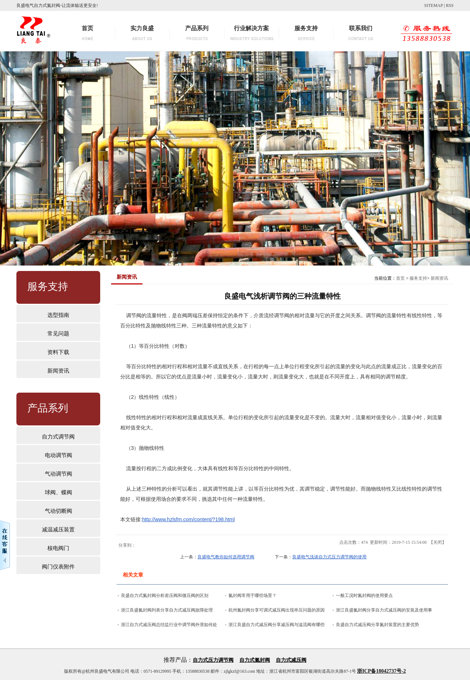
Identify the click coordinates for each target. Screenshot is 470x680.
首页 (400, 278)
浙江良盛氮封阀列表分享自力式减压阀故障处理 (167, 610)
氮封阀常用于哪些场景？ (252, 595)
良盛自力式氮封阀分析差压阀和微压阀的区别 (164, 595)
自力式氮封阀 (254, 660)
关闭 (437, 542)
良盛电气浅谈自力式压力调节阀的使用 (329, 556)
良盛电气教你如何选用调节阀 (225, 556)
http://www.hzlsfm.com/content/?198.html (188, 519)
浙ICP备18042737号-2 (381, 671)
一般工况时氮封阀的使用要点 (364, 595)
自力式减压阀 (291, 660)
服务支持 (418, 278)
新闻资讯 (439, 278)
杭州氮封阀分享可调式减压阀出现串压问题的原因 (276, 610)
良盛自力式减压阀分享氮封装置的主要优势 (377, 624)
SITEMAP (433, 5)
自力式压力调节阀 (213, 660)
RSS (450, 5)
